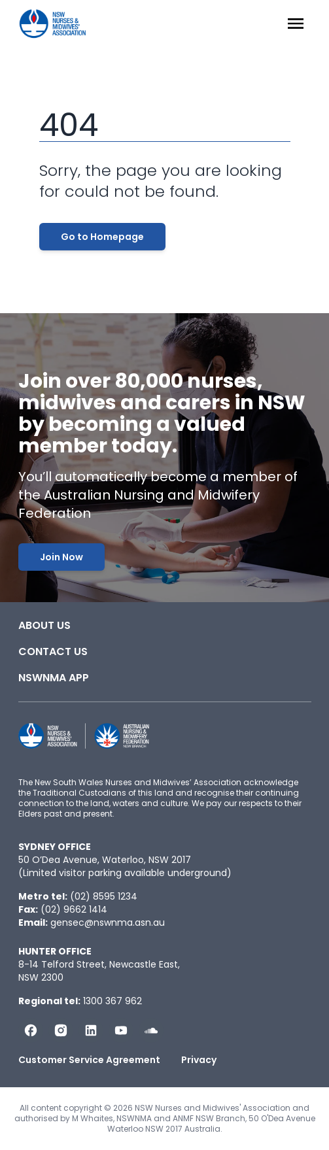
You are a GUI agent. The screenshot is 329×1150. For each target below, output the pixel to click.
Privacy (198, 1059)
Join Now (61, 557)
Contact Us (53, 651)
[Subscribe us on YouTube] (121, 1030)
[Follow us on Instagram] (60, 1030)
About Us (44, 625)
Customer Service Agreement (89, 1059)
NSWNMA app (53, 677)
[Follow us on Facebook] (30, 1030)
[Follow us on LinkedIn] (90, 1030)
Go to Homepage (102, 236)
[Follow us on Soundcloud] (151, 1030)
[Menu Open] (295, 23)
